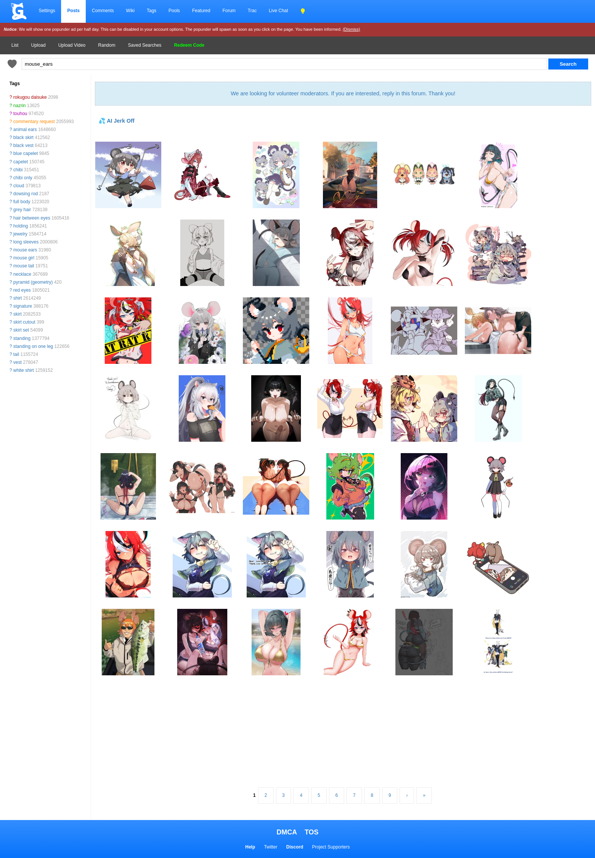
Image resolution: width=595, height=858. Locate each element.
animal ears (25, 129)
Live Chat (278, 10)
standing (21, 338)
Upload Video (71, 45)
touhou (20, 113)
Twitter (270, 847)
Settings (47, 10)
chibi (18, 169)
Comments (103, 10)
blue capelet (25, 153)
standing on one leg (33, 346)
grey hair (22, 209)
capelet (20, 161)
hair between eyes (31, 218)
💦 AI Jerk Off (116, 121)
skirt (17, 314)
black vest (23, 145)
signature (22, 306)
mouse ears (25, 250)
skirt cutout (24, 322)
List (15, 45)
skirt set (21, 330)
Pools (174, 10)
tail (16, 354)
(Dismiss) (351, 29)
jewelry (20, 234)
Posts (73, 10)
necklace (22, 274)
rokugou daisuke (30, 97)
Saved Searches (144, 45)
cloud (18, 185)
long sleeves (26, 242)
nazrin (19, 105)
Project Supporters (330, 847)
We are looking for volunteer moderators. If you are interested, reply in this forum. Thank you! (343, 93)
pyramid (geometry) (33, 282)
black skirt (23, 137)
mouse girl (23, 258)
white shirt (23, 370)
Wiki (130, 10)
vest (17, 362)
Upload (38, 45)
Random (106, 45)
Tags (151, 10)
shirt (17, 298)
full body (21, 201)
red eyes (22, 290)
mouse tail (23, 266)
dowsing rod (25, 193)
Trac (252, 10)
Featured (201, 10)
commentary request (34, 121)
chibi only (22, 177)
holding (20, 226)
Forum (229, 10)
